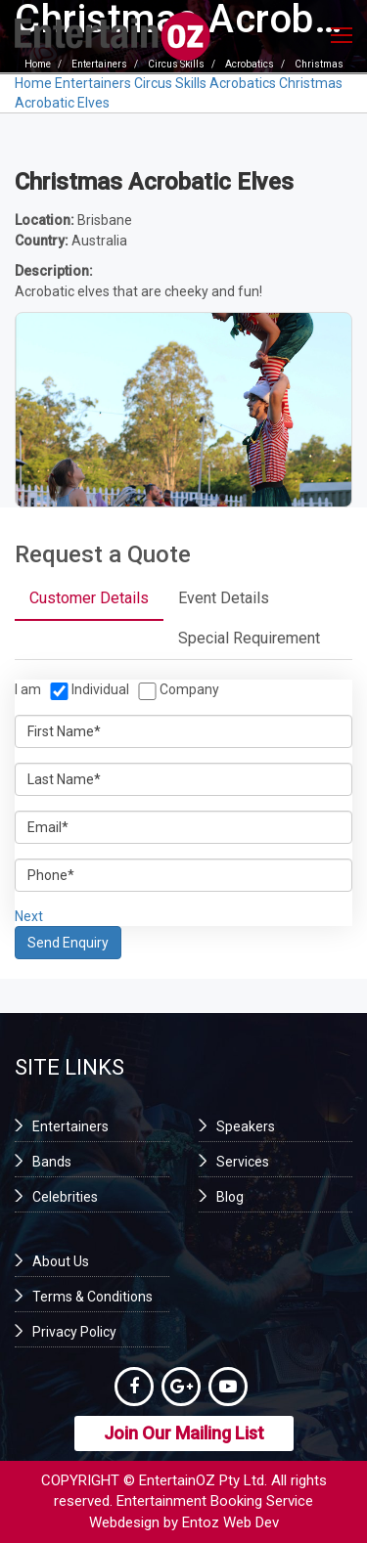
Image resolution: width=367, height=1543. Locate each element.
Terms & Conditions (92, 1296)
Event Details (223, 598)
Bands (51, 1161)
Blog (230, 1197)
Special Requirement (249, 638)
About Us (60, 1261)
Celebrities (65, 1197)
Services (242, 1161)
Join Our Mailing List (184, 1433)
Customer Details (89, 598)
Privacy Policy (74, 1332)
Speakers (245, 1126)
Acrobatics (242, 83)
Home (33, 83)
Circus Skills (170, 83)
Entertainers (93, 83)
